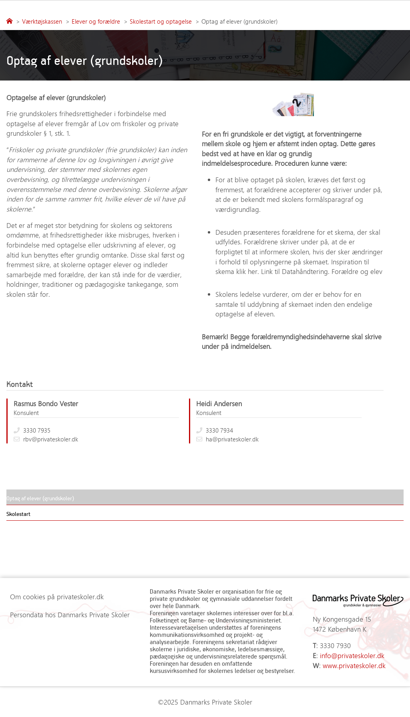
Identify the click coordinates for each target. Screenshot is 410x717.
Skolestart (18, 514)
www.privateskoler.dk (354, 665)
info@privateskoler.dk (352, 655)
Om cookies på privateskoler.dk (57, 596)
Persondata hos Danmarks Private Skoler (70, 614)
